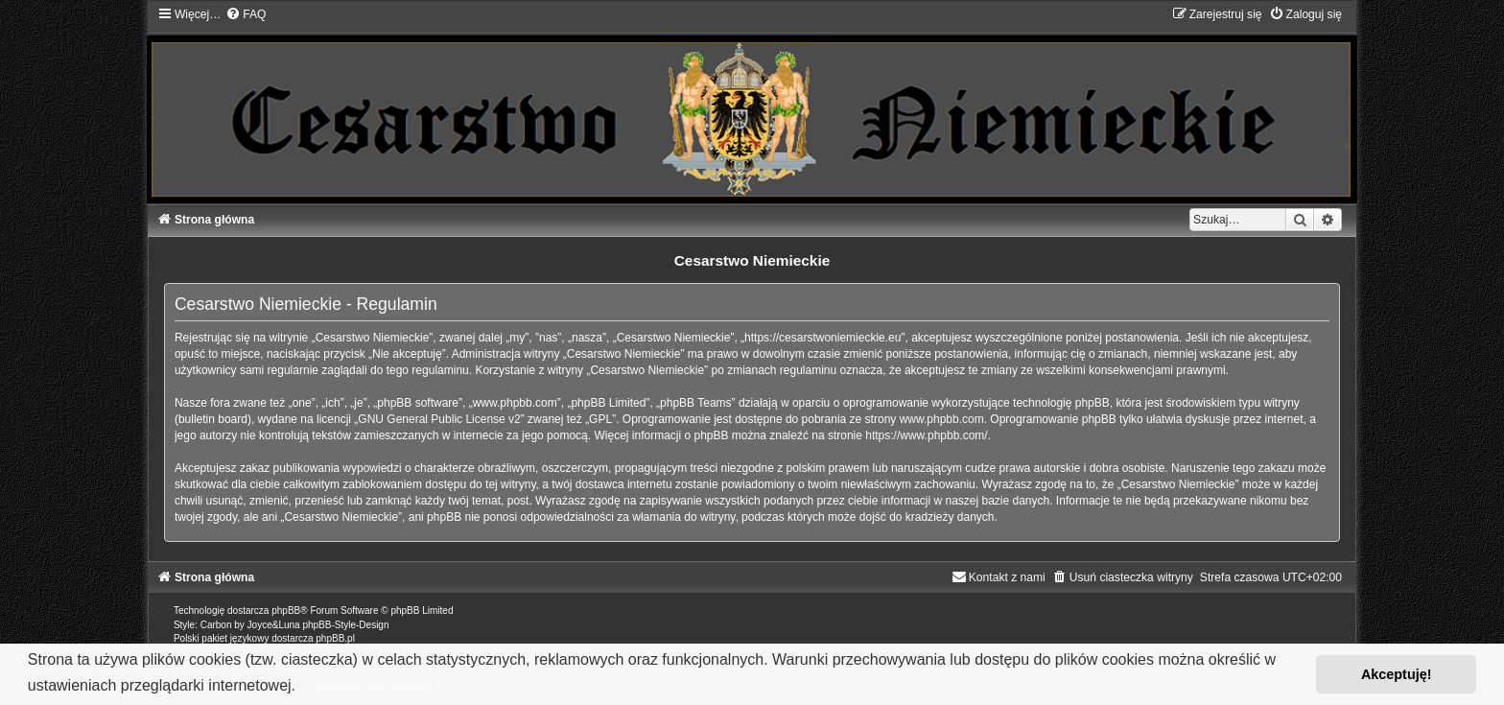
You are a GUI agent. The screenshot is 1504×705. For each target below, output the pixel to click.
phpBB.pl (335, 638)
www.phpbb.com (942, 419)
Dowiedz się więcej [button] (368, 685)
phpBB (285, 610)
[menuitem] (245, 14)
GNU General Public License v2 (439, 419)
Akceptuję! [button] (1396, 674)
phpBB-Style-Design (345, 625)
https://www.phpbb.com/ (926, 435)
